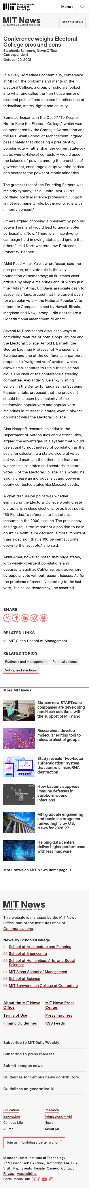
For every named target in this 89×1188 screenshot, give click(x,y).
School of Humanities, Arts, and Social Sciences (42, 962)
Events (26, 1168)
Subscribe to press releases (29, 1054)
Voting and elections (21, 670)
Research (52, 1110)
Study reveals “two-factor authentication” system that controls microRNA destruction (60, 765)
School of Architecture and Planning (40, 946)
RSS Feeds (55, 1023)
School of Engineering (28, 953)
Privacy (9, 1174)
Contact (67, 1168)
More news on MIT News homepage (35, 870)
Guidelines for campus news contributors (41, 1077)
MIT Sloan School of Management (38, 641)
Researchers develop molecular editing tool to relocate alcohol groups (59, 735)
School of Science (24, 978)
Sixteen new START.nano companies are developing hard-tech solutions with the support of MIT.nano (61, 709)
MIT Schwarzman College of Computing (43, 985)
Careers (53, 1168)
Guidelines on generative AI (28, 1089)
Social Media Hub (16, 1179)
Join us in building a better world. (34, 1142)
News (49, 1123)
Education (11, 1110)
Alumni (8, 1129)
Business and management (26, 662)
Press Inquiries (58, 1015)
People (39, 1168)
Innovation (11, 1116)
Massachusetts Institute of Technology (34, 1158)
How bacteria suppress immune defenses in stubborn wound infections (58, 793)
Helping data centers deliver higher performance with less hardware (61, 847)
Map (16, 1168)
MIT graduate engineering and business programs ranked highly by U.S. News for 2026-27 (60, 821)
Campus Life (13, 1123)
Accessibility (27, 1174)
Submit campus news (23, 1065)
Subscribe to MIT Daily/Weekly (31, 1042)
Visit (6, 1168)
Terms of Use (15, 1015)
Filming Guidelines (20, 1023)
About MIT (53, 1129)
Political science (65, 662)
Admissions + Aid (58, 1116)
